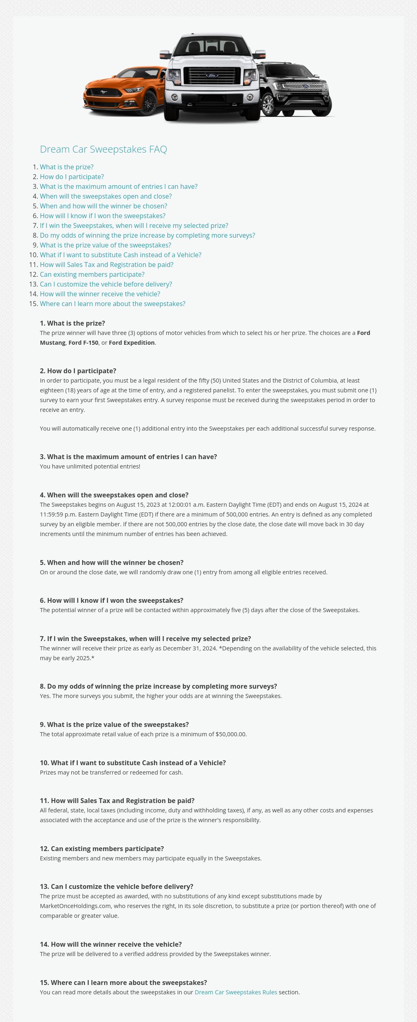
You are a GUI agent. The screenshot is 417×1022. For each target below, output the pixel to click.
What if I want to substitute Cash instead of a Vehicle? (121, 254)
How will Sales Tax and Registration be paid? (106, 264)
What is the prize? (67, 166)
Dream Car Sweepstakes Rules (236, 992)
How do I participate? (72, 176)
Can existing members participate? (92, 274)
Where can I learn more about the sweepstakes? (113, 303)
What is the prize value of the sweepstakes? (105, 245)
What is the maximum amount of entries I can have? (119, 186)
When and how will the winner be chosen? (103, 205)
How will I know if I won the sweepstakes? (102, 215)
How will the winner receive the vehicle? (100, 293)
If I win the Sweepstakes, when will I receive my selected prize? (134, 225)
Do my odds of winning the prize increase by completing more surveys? (147, 235)
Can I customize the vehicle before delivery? (106, 284)
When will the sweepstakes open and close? (106, 196)
